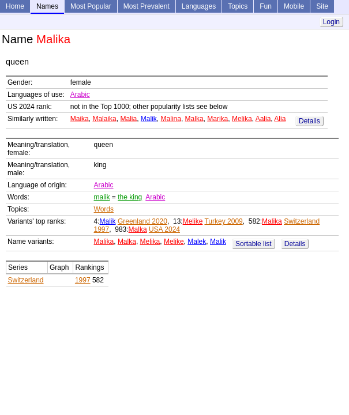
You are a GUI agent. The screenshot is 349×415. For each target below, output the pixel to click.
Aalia (263, 119)
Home (15, 6)
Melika (242, 119)
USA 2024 (164, 229)
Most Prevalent (146, 6)
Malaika (104, 119)
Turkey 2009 (223, 221)
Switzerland (26, 280)
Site (322, 6)
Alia (280, 119)
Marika (217, 119)
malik (102, 197)
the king (130, 197)
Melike (193, 221)
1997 (83, 280)
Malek (196, 241)
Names (47, 6)
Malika (272, 221)
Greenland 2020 (142, 221)
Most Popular (90, 6)
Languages (199, 6)
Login (331, 22)
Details (309, 121)
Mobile (294, 6)
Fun (266, 6)
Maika (79, 119)
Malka (194, 119)
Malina (171, 119)
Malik (149, 119)
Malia (128, 119)
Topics (237, 6)
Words (104, 209)
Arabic (80, 94)
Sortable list (253, 244)
